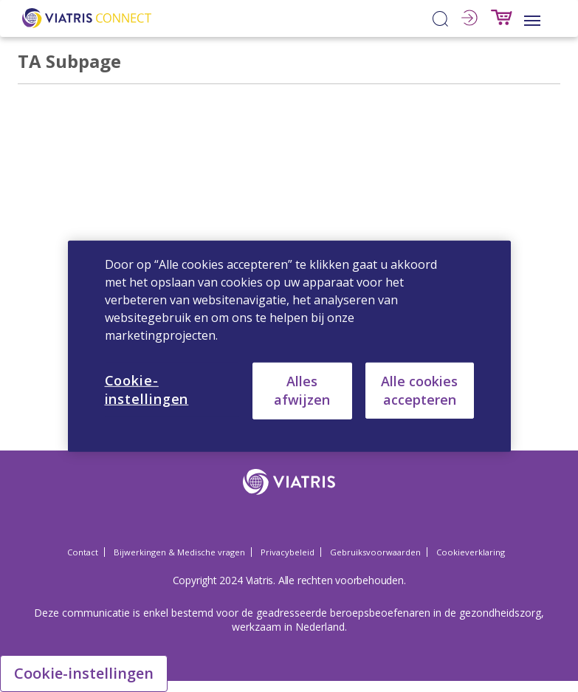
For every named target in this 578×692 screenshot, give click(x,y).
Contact (82, 552)
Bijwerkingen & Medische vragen (179, 552)
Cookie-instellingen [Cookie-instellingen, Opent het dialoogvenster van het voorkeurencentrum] (147, 389)
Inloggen (469, 18)
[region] (289, 345)
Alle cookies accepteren (419, 389)
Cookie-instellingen (84, 673)
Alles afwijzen (302, 390)
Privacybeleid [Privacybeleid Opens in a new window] (287, 552)
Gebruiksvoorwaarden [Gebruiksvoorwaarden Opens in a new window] (375, 552)
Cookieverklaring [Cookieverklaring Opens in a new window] (470, 552)
